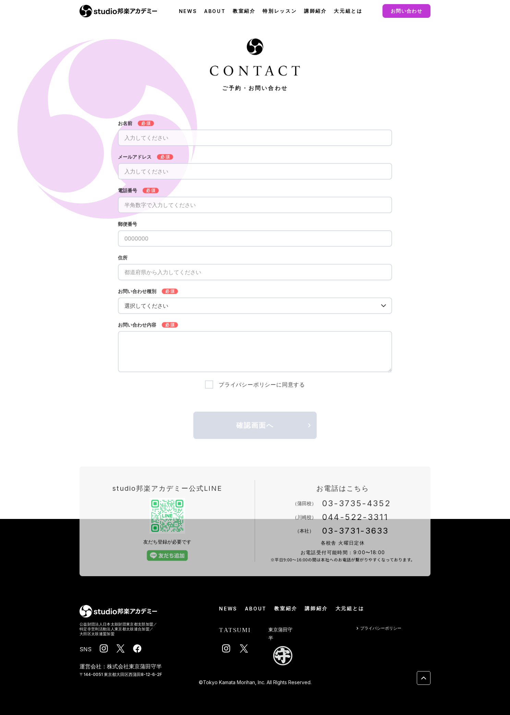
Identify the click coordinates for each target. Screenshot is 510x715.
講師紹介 (315, 11)
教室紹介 (244, 11)
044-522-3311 (355, 520)
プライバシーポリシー (378, 628)
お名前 (125, 127)
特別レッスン (280, 11)
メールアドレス (134, 160)
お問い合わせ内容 (137, 328)
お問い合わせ (406, 11)
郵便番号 (127, 227)
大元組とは (348, 11)
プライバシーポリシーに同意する (262, 388)
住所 (122, 261)
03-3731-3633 (355, 534)
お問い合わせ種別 (137, 295)
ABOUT (215, 11)
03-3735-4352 (356, 507)
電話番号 (127, 194)
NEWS (188, 11)
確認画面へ (275, 429)
